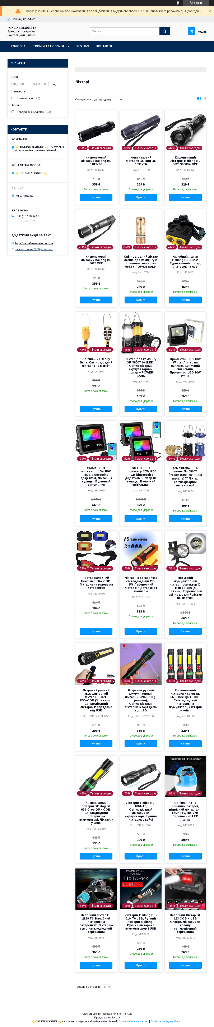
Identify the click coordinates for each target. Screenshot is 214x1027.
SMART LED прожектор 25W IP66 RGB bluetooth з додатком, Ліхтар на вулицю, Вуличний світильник (141, 476)
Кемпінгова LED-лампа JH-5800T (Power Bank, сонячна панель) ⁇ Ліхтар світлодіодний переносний (185, 476)
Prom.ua (127, 1013)
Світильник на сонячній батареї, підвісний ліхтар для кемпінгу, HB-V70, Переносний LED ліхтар (185, 811)
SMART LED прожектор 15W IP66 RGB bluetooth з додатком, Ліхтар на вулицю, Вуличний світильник (96, 476)
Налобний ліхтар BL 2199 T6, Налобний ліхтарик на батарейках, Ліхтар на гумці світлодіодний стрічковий (96, 923)
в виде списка (204, 99)
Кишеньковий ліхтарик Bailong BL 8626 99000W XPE (185, 161)
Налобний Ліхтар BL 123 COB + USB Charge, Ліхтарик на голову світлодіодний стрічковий (185, 923)
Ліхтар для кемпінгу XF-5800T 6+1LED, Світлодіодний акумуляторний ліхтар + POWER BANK (140, 367)
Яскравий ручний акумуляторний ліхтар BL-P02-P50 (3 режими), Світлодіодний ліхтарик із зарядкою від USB (141, 700)
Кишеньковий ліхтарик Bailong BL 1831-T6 (141, 161)
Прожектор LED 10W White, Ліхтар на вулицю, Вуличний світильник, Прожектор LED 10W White (185, 367)
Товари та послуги (48, 46)
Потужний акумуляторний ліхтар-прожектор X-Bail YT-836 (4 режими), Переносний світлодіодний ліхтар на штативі (185, 588)
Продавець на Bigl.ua (107, 1017)
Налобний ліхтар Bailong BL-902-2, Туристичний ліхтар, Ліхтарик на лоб (185, 261)
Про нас (82, 46)
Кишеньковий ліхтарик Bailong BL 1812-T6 (96, 161)
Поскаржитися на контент (134, 1021)
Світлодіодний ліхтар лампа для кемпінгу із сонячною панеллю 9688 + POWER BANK (141, 261)
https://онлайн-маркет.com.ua (34, 243)
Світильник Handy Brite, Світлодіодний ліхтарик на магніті (96, 362)
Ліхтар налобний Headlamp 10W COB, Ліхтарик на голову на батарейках (96, 583)
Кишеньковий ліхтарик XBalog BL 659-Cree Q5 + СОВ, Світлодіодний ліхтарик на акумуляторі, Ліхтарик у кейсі (96, 813)
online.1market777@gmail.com (34, 249)
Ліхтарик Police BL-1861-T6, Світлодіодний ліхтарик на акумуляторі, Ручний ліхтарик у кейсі (141, 811)
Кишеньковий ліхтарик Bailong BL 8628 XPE (96, 260)
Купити (96, 197)
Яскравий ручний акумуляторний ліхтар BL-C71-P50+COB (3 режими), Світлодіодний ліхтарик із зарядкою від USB (96, 700)
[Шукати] (164, 31)
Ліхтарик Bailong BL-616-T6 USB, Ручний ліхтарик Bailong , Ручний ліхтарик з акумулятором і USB (141, 921)
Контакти (104, 46)
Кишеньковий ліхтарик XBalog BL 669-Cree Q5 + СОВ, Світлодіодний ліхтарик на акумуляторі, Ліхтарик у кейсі (185, 700)
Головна (18, 46)
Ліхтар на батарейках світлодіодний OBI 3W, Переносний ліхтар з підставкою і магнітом (141, 584)
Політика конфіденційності (166, 1021)
